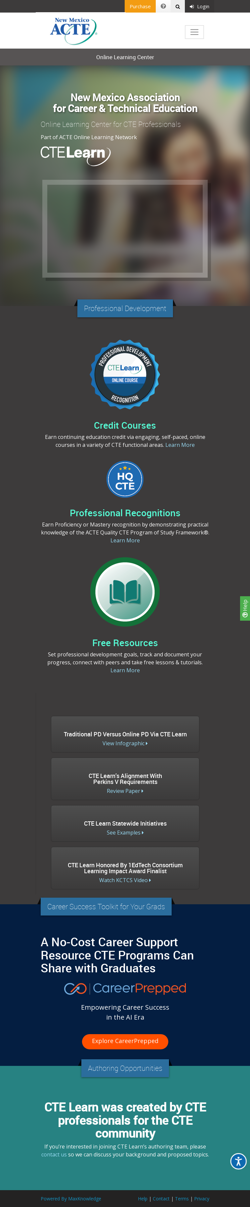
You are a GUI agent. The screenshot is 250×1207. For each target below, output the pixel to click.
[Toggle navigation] (194, 32)
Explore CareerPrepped (125, 1041)
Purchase (140, 6)
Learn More (180, 444)
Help (245, 608)
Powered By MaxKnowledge (71, 1198)
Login (199, 6)
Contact (161, 1198)
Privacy (201, 1198)
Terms (182, 1198)
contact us (54, 1154)
